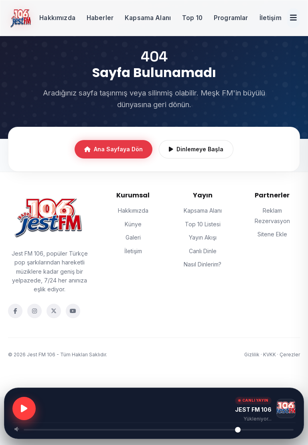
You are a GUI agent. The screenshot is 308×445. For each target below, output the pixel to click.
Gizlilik (251, 355)
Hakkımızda (57, 18)
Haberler (100, 18)
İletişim (270, 18)
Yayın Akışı (203, 237)
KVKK (269, 355)
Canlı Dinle (203, 251)
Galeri (133, 237)
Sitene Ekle (272, 234)
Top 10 (192, 18)
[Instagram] (34, 311)
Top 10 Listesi (203, 224)
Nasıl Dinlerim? (202, 264)
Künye (133, 224)
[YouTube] (73, 311)
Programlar (231, 18)
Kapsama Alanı (148, 18)
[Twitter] (54, 311)
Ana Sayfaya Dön (113, 149)
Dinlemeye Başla (196, 149)
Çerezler (290, 355)
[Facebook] (15, 311)
